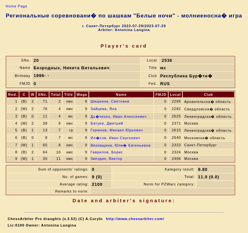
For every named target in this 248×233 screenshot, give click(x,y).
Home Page (16, 6)
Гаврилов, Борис (106, 152)
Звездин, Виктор (106, 159)
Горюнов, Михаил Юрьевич (116, 130)
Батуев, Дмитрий (106, 123)
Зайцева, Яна (103, 109)
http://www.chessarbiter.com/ (135, 219)
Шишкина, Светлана (109, 101)
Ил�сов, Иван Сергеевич (115, 138)
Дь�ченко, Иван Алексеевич (118, 116)
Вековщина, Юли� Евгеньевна (120, 145)
